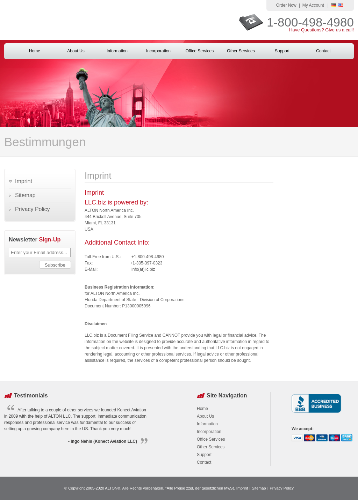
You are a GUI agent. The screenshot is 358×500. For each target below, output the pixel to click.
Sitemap (25, 195)
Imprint (23, 181)
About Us (75, 50)
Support (282, 50)
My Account (313, 5)
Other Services (241, 50)
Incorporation (158, 50)
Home (34, 50)
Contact (323, 50)
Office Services (200, 50)
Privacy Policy (32, 209)
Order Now (286, 5)
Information (117, 50)
